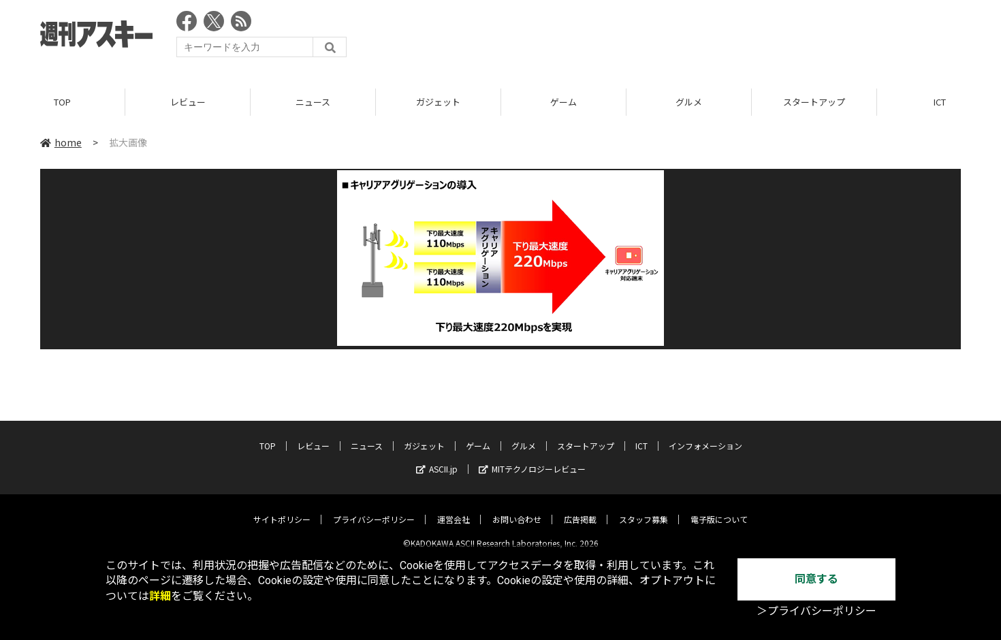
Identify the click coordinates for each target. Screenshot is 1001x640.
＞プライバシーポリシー (816, 611)
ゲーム (563, 101)
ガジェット (438, 101)
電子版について (719, 509)
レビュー (188, 101)
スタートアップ (814, 101)
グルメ (689, 101)
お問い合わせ (516, 509)
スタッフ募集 (643, 509)
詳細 (160, 596)
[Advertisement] (713, 37)
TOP (62, 101)
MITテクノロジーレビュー (532, 458)
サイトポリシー (282, 509)
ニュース (313, 101)
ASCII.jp (437, 458)
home (61, 142)
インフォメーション (705, 435)
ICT (641, 435)
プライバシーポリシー (374, 509)
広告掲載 (580, 509)
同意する (816, 579)
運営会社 (453, 509)
